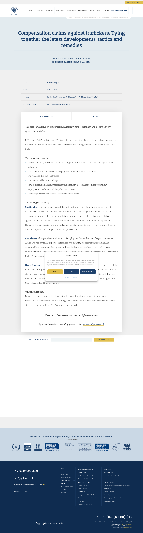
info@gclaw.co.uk (24, 478)
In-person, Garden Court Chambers (71, 62)
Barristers (40, 10)
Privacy (75, 277)
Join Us (99, 10)
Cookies (67, 277)
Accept (55, 271)
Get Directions (104, 339)
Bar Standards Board (126, 524)
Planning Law (107, 488)
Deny (71, 271)
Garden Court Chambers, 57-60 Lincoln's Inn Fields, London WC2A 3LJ (72, 97)
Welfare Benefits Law (109, 501)
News (63, 483)
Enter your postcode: (39, 339)
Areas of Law (60, 10)
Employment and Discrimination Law (87, 495)
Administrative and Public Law (86, 469)
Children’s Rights (82, 472)
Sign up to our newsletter (50, 523)
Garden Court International (85, 504)
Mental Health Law (109, 482)
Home (63, 468)
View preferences (88, 271)
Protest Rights (108, 495)
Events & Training (67, 486)
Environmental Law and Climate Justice (88, 498)
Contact (106, 10)
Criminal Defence (82, 488)
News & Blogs (82, 10)
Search (130, 10)
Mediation (106, 479)
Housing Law (107, 469)
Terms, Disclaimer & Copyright (125, 521)
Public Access (71, 10)
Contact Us (46, 116)
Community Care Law (84, 482)
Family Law (81, 501)
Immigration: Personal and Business (113, 476)
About (31, 10)
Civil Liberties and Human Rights (58, 104)
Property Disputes (109, 491)
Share (96, 116)
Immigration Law (108, 472)
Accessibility (98, 521)
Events (92, 10)
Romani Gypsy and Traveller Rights (113, 498)
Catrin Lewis (31, 238)
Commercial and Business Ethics (86, 479)
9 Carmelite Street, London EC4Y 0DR (30, 485)
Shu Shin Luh (31, 207)
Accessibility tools (134, 2)
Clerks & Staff (49, 10)
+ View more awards (71, 439)
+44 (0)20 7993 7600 (119, 10)
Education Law (82, 491)
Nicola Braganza (32, 265)
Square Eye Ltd (128, 527)
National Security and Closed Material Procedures (117, 485)
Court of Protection (83, 485)
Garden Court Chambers (14, 11)
